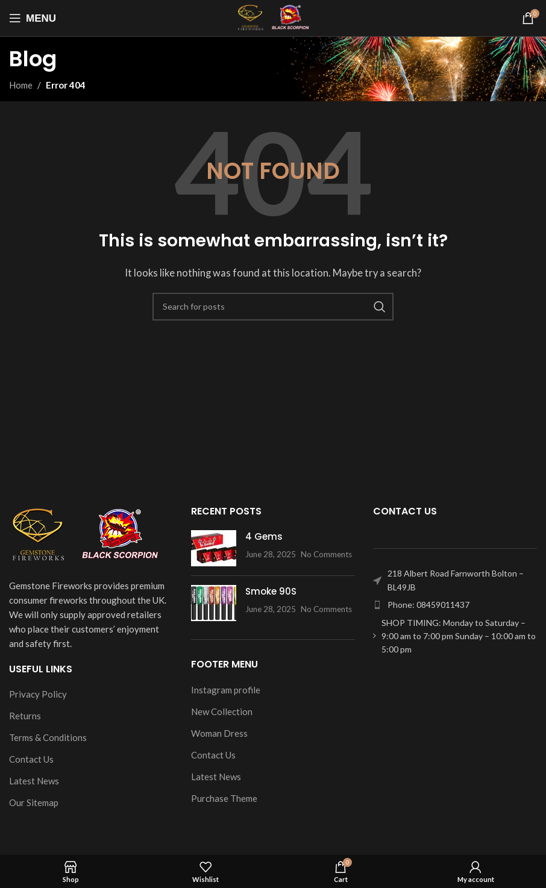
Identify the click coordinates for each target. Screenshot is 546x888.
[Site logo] (273, 16)
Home (21, 85)
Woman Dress (219, 733)
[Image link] (84, 534)
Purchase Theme (224, 798)
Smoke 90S (271, 591)
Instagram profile (225, 689)
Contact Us (31, 759)
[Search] (273, 306)
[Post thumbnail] (213, 548)
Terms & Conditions (48, 737)
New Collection (222, 711)
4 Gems (264, 536)
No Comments (326, 554)
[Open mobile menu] (32, 18)
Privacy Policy (38, 694)
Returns (25, 715)
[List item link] (455, 604)
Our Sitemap (33, 802)
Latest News (34, 780)
